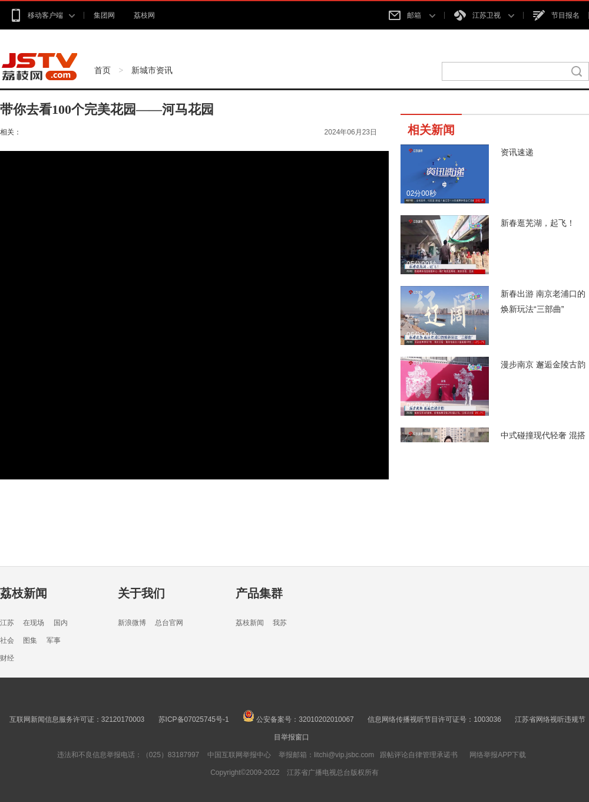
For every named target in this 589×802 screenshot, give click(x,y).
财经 (7, 658)
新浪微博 (132, 623)
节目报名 (556, 15)
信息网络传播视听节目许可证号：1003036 (434, 719)
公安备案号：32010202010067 (298, 719)
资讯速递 (517, 152)
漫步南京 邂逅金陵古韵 (543, 364)
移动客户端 (42, 15)
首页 (102, 70)
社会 (7, 640)
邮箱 (412, 15)
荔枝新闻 (23, 593)
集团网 (104, 15)
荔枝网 (144, 15)
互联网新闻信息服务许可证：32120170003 (76, 719)
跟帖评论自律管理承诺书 (419, 755)
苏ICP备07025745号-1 (193, 719)
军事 (54, 640)
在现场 (33, 623)
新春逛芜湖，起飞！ (538, 223)
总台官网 (169, 623)
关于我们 (141, 593)
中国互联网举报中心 (239, 755)
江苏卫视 (484, 15)
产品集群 (259, 593)
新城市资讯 (152, 70)
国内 (61, 623)
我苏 (280, 623)
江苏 (7, 623)
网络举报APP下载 (497, 755)
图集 (30, 640)
